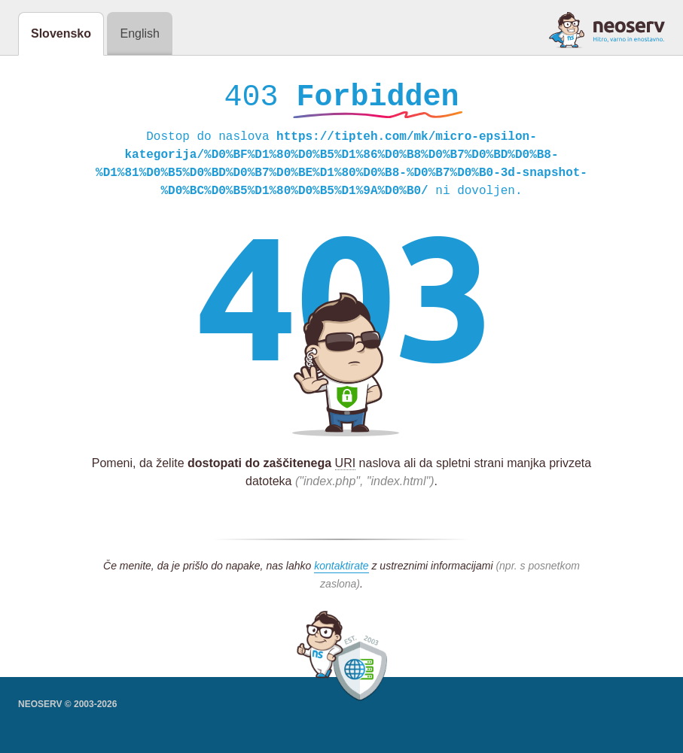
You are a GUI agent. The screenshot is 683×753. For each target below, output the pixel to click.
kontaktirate (341, 569)
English (139, 33)
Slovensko (61, 33)
